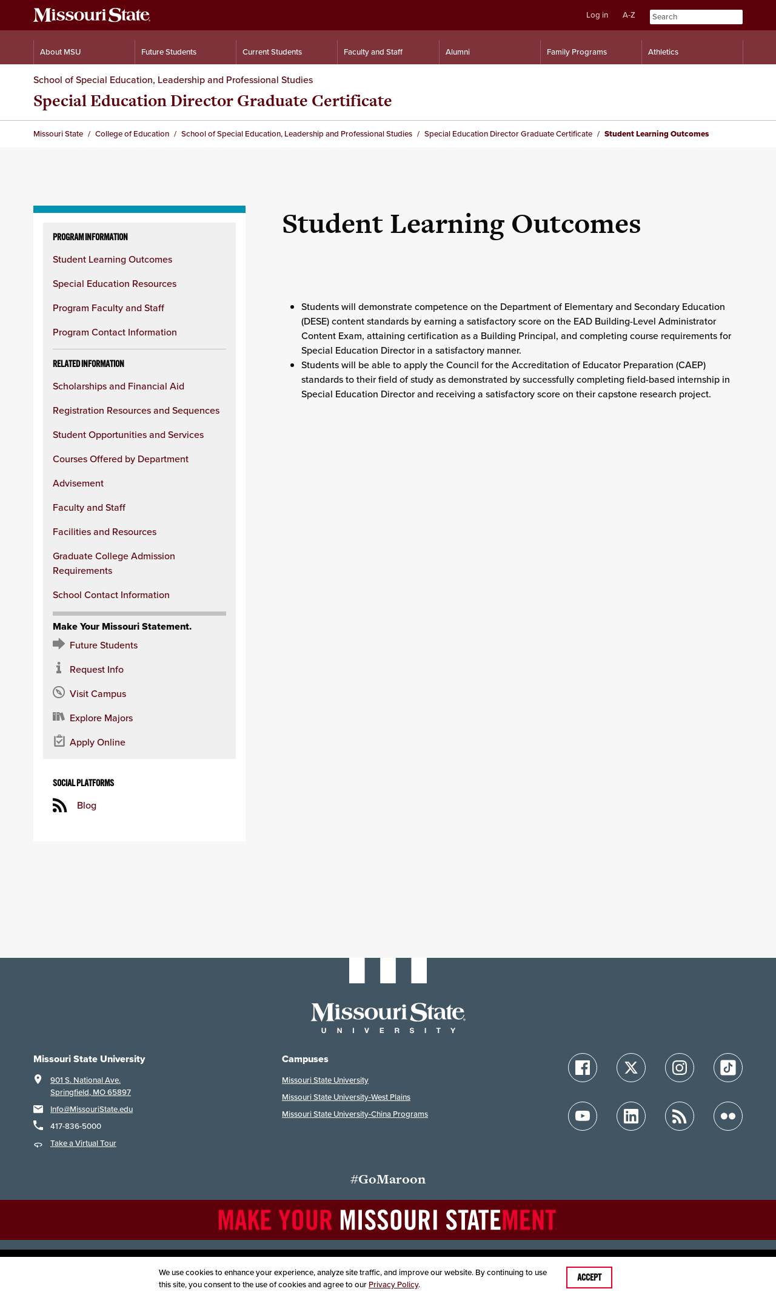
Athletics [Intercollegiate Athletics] (663, 52)
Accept (589, 1277)
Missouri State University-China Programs (355, 1114)
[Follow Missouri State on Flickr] (728, 1116)
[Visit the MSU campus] (139, 693)
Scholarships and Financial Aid (118, 385)
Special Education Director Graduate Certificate (212, 100)
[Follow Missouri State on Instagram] (679, 1067)
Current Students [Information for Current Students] (272, 52)
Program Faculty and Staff (108, 307)
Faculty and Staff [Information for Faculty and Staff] (373, 52)
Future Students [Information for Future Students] (168, 52)
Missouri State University (325, 1080)
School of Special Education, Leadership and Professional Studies (173, 79)
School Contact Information (111, 594)
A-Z (629, 15)
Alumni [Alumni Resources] (458, 52)
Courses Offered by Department (121, 458)
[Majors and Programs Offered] (139, 717)
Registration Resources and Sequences (136, 410)
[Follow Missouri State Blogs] (679, 1116)
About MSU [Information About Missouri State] (60, 52)
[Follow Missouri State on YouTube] (582, 1116)
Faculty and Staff (89, 507)
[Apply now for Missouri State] (139, 742)
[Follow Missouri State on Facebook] (582, 1067)
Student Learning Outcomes (112, 259)
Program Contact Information (115, 331)
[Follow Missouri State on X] (631, 1067)
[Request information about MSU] (139, 669)
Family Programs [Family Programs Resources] (577, 52)
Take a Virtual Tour (83, 1143)
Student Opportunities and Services (128, 434)
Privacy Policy (393, 1284)
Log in (597, 15)
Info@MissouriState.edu (91, 1109)
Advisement (78, 483)
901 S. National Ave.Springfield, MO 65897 (90, 1086)
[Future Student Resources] (139, 645)
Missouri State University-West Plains (346, 1097)
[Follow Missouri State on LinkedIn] (631, 1116)
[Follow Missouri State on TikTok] (728, 1067)
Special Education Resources (114, 283)
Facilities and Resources (104, 531)
